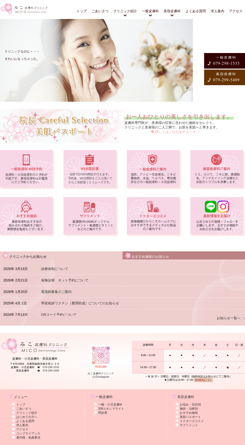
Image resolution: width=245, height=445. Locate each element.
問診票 (102, 412)
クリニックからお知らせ (24, 255)
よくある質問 (195, 11)
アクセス (236, 11)
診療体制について (54, 269)
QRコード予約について (59, 315)
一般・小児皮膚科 (110, 404)
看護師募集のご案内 (56, 292)
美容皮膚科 (172, 13)
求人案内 (217, 11)
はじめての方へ (26, 416)
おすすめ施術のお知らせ (147, 255)
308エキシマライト (111, 408)
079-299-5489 (51, 370)
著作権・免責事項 (28, 437)
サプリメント (189, 425)
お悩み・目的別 (190, 404)
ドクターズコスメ (192, 421)
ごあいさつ (100, 11)
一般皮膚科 (150, 13)
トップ (82, 11)
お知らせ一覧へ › (231, 318)
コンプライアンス (28, 433)
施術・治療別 (189, 408)
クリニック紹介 (125, 13)
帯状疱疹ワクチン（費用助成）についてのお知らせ (80, 303)
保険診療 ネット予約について (65, 280)
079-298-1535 (51, 367)
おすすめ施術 (189, 412)
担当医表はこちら (203, 380)
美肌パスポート (190, 416)
